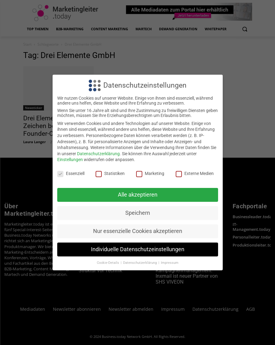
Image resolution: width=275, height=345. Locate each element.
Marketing (150, 173)
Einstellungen (70, 159)
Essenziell (70, 173)
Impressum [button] (169, 263)
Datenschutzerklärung (98, 153)
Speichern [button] (137, 213)
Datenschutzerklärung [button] (140, 263)
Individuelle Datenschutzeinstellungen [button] (137, 249)
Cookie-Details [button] (108, 263)
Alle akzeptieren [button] (137, 195)
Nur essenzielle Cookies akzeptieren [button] (137, 231)
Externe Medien (195, 173)
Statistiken (110, 173)
